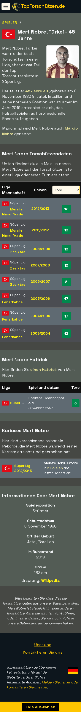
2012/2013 (40, 208)
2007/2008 (40, 265)
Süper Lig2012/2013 (23, 468)
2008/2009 (40, 249)
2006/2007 (40, 281)
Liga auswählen (40, 706)
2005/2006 (40, 298)
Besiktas (17, 252)
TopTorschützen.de (43, 6)
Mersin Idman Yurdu (12, 211)
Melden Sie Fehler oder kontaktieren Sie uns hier (42, 685)
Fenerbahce (12, 302)
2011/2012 (40, 230)
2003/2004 (40, 333)
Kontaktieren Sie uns (42, 652)
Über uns (42, 644)
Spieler (9, 22)
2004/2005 (40, 316)
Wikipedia (50, 580)
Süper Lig (18, 403)
